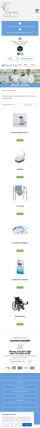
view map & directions (17, 361)
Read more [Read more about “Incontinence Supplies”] (20, 250)
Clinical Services (20, 400)
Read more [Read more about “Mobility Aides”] (20, 324)
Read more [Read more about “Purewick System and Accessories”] (20, 140)
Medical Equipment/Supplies (20, 391)
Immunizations (20, 396)
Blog (20, 404)
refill (10, 59)
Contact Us (20, 382)
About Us (20, 409)
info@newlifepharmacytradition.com (22, 32)
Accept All (27, 424)
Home (20, 378)
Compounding (20, 387)
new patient (26, 59)
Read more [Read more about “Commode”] (20, 213)
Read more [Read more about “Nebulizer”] (20, 177)
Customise (7, 424)
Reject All (17, 424)
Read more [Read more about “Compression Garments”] (20, 287)
